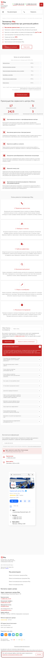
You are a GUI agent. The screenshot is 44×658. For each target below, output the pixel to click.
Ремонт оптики (6, 82)
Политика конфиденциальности (22, 646)
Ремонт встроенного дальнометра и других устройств (13, 71)
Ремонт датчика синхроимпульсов (10, 78)
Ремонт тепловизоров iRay (16, 584)
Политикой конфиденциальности (34, 446)
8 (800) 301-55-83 (5, 602)
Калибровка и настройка (8, 74)
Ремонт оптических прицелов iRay (18, 575)
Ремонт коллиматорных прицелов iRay (19, 578)
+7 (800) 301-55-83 (19, 4)
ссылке (7, 568)
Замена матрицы (6, 63)
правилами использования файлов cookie (12, 654)
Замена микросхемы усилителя (9, 67)
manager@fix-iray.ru (6, 610)
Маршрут (14, 501)
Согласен (39, 654)
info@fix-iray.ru (5, 606)
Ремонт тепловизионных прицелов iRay (19, 581)
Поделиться (2, 634)
